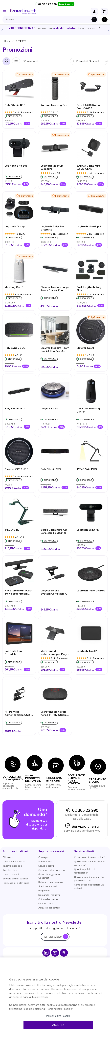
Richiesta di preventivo (50, 882)
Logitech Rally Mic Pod (90, 590)
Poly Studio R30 (15, 105)
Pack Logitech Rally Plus (89, 289)
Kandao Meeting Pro (54, 105)
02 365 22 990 (82, 810)
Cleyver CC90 (49, 408)
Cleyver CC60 (85, 347)
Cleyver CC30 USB (16, 469)
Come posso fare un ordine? (89, 857)
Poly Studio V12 (15, 408)
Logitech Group (15, 226)
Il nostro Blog (10, 870)
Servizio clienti (82, 826)
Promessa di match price (16, 882)
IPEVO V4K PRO (86, 469)
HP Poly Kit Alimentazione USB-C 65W (19, 713)
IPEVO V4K (12, 529)
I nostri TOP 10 (46, 903)
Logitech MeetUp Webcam (52, 167)
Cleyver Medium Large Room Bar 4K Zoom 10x (55, 289)
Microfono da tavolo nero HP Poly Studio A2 (54, 713)
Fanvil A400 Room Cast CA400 (88, 107)
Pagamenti (44, 890)
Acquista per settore (49, 907)
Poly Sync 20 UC (15, 347)
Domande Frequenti (49, 894)
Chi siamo (8, 857)
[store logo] (23, 11)
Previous (2, 30)
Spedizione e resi (47, 886)
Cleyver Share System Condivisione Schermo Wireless (54, 592)
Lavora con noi (11, 874)
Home (7, 41)
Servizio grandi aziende (15, 878)
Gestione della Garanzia (51, 870)
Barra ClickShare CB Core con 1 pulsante (54, 531)
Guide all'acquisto (48, 899)
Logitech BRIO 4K (87, 529)
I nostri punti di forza (14, 861)
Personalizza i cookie (58, 1015)
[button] (15, 851)
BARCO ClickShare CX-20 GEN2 (88, 167)
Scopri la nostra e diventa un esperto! (55, 28)
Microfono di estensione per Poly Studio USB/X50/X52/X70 (54, 652)
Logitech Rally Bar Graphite (52, 228)
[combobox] (51, 19)
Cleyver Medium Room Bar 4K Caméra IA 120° (55, 349)
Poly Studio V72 (51, 469)
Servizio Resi (45, 861)
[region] (55, 1002)
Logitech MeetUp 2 (88, 226)
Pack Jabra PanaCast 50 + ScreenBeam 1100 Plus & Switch (18, 592)
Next (108, 30)
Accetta (58, 1024)
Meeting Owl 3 (14, 287)
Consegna (43, 857)
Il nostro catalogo (12, 865)
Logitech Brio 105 (16, 165)
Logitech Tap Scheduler (13, 652)
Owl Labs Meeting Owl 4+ (88, 410)
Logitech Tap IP (86, 651)
